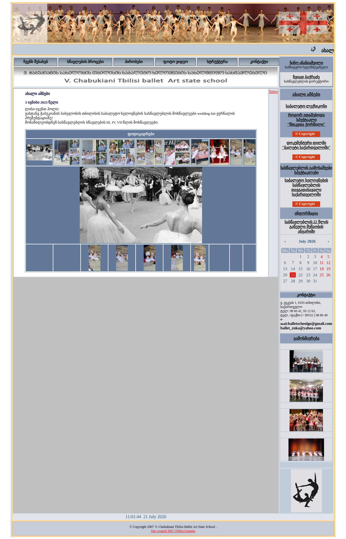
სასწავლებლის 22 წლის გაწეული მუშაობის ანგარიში (306, 227)
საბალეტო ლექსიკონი (306, 106)
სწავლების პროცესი (85, 62)
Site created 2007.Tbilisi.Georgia (173, 531)
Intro (273, 91)
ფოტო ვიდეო (175, 62)
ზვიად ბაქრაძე (306, 77)
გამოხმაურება (306, 338)
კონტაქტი (259, 62)
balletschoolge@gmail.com (310, 324)
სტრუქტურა (217, 62)
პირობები (134, 62)
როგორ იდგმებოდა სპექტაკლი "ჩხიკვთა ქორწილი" (306, 120)
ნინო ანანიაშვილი (306, 63)
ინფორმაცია (306, 213)
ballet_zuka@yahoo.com (300, 328)
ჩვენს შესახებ (35, 62)
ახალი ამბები (306, 94)
